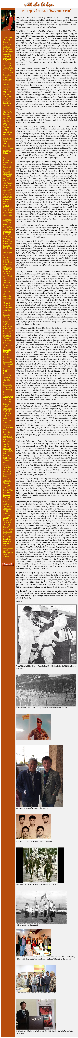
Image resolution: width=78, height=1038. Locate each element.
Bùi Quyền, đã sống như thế (7, 298)
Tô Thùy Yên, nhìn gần (6, 291)
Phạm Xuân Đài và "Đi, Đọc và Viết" (8, 328)
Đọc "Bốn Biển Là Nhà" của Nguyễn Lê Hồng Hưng (7, 354)
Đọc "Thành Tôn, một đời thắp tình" (8, 364)
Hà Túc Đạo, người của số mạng (8, 335)
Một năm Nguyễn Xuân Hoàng (7, 259)
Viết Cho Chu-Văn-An (8, 281)
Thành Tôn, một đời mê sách (7, 276)
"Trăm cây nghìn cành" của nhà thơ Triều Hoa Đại (7, 307)
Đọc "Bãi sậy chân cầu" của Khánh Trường (6, 319)
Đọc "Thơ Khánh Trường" (7, 476)
